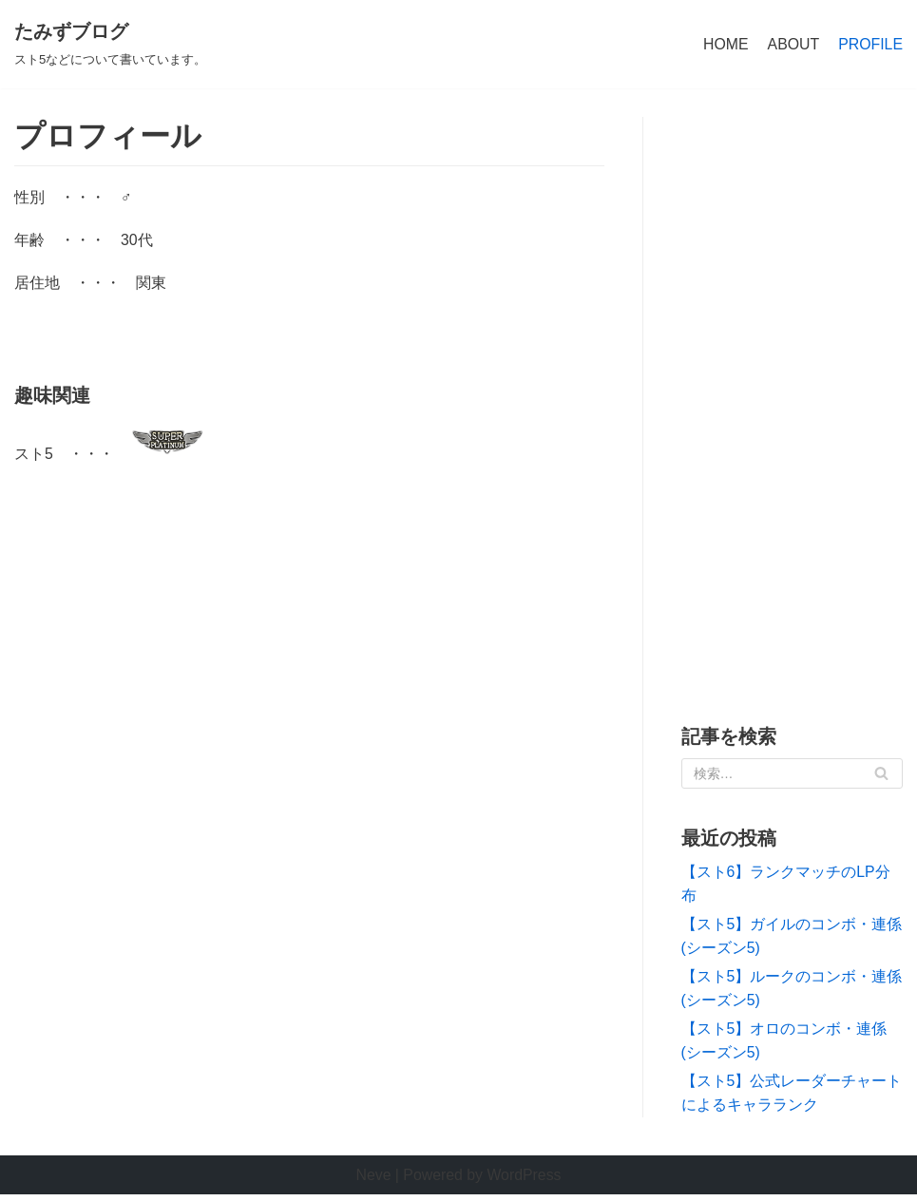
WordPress (525, 1181)
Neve (372, 1181)
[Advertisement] (792, 403)
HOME (724, 44)
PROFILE (870, 44)
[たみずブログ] (110, 44)
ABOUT (792, 44)
